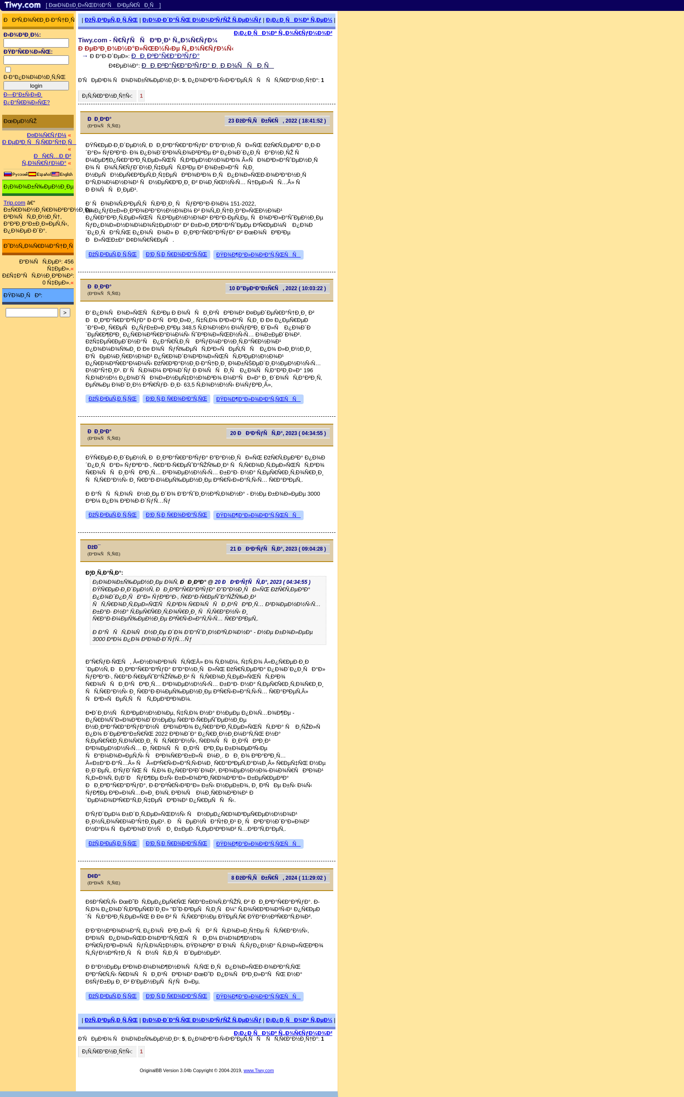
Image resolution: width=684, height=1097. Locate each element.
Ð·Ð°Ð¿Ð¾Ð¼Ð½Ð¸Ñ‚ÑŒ (34, 77)
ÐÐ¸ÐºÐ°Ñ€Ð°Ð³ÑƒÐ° (165, 55)
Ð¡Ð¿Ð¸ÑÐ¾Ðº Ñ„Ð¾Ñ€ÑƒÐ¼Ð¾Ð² (283, 33)
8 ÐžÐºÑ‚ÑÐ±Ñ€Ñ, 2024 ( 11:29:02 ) (278, 878)
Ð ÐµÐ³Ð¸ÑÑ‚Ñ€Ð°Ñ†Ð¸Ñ (39, 142)
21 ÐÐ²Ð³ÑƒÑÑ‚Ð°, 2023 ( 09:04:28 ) (278, 549)
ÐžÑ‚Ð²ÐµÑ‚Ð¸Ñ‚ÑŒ (111, 20)
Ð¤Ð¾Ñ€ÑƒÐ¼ (46, 135)
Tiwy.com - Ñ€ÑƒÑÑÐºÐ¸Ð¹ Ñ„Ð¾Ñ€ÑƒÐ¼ (148, 40)
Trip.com (14, 202)
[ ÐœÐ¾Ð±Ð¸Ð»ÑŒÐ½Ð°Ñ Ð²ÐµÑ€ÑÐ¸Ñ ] (103, 5)
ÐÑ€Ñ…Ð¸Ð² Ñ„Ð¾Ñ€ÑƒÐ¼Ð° (46, 159)
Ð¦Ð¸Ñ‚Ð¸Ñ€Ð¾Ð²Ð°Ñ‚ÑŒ (176, 254)
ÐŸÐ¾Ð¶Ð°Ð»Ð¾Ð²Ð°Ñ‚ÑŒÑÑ (258, 255)
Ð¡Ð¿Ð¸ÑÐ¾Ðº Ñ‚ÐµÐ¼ (299, 20)
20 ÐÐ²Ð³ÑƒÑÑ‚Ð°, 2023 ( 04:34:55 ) (278, 433)
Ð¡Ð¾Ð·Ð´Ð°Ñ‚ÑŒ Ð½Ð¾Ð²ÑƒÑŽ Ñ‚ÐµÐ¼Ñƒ (201, 20)
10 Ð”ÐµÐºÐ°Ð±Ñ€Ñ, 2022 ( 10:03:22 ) (277, 288)
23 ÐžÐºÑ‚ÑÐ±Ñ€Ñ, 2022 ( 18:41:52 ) (277, 121)
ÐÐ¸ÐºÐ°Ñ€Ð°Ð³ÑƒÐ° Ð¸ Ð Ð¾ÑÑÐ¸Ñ (208, 65)
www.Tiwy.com (259, 1070)
